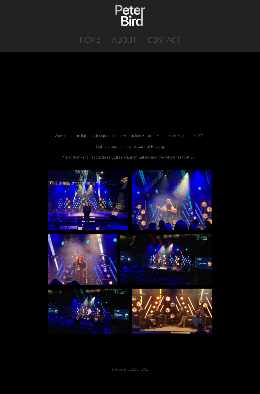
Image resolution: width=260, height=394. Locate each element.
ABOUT (124, 39)
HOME (90, 39)
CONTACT (164, 39)
